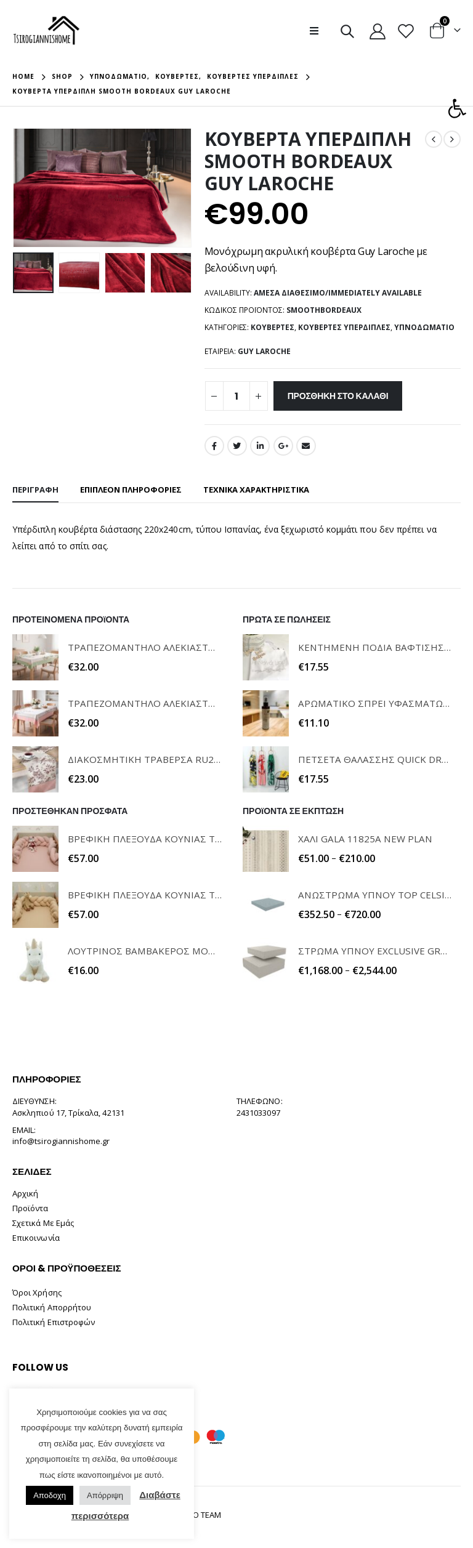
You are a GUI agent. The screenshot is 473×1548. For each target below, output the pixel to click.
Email (306, 446)
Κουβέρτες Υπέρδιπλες (344, 327)
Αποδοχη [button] (49, 1495)
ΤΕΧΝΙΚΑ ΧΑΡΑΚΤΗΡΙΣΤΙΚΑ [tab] (256, 489)
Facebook (214, 446)
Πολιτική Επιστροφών (53, 1322)
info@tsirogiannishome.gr (61, 1141)
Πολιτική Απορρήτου (51, 1307)
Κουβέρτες (272, 327)
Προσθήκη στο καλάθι (338, 396)
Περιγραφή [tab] (35, 489)
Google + (283, 446)
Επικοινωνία (36, 1237)
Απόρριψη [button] (105, 1495)
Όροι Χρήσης (37, 1292)
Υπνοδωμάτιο (424, 327)
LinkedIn (260, 446)
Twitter (237, 446)
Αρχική (25, 1193)
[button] (457, 108)
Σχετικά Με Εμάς (43, 1222)
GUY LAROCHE (264, 351)
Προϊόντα (30, 1208)
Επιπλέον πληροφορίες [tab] (131, 489)
